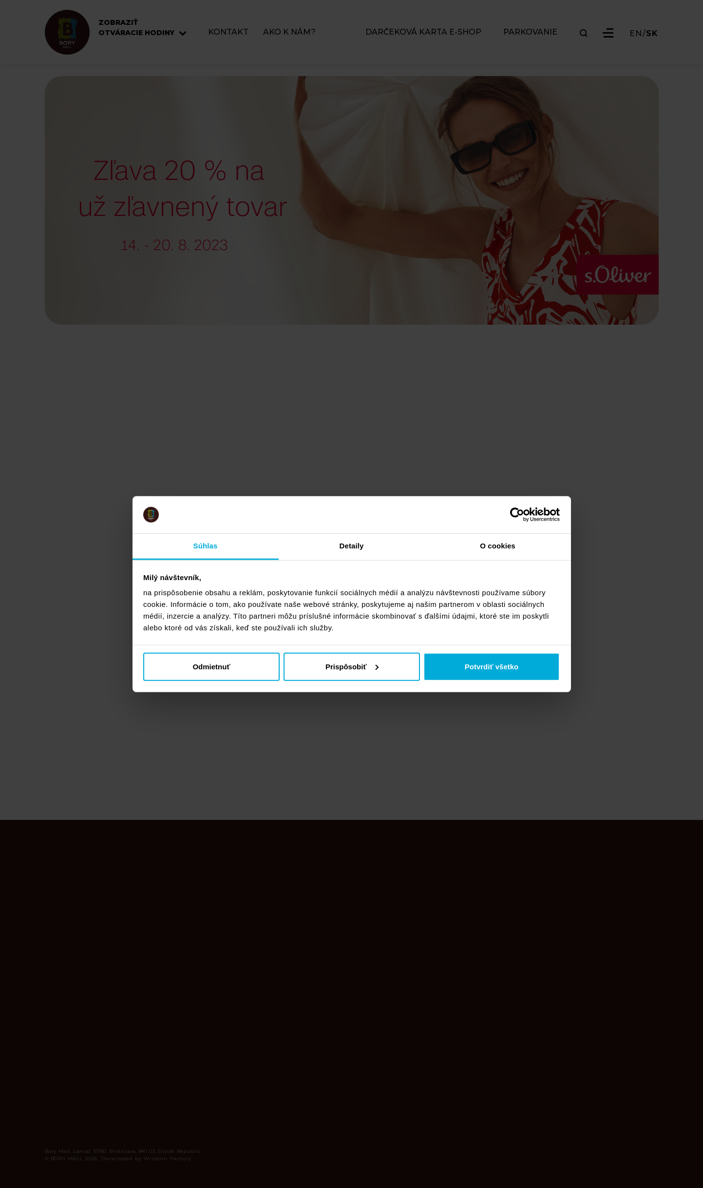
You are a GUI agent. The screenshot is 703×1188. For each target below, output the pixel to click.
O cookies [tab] (497, 546)
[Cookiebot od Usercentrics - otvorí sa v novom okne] (517, 514)
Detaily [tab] (352, 546)
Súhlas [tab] (205, 546)
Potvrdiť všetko (492, 666)
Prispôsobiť (352, 666)
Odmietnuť (211, 666)
